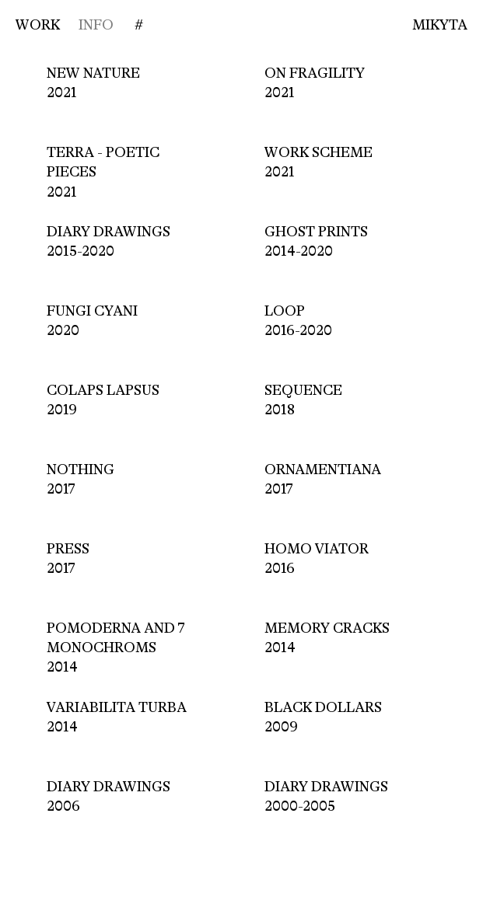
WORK (38, 25)
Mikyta (439, 25)
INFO (96, 25)
